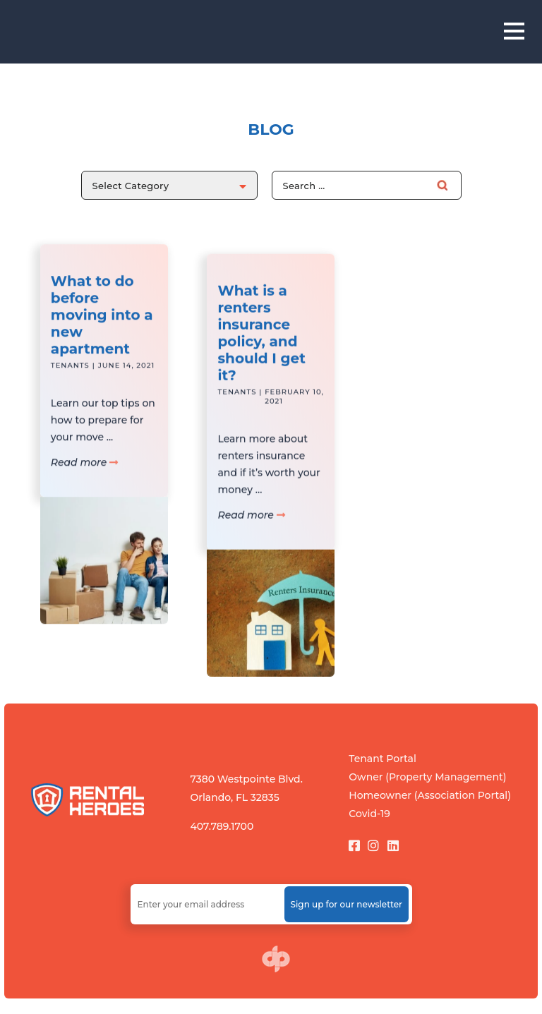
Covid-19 (369, 813)
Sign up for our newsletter (346, 904)
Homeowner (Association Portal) (430, 795)
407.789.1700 (221, 826)
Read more (84, 479)
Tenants (70, 382)
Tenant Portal (382, 758)
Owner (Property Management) (427, 777)
